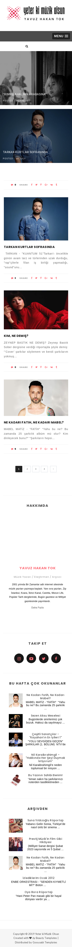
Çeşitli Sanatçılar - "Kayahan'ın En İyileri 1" (45, 735)
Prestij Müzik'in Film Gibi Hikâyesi (45, 840)
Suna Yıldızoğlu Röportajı (45, 820)
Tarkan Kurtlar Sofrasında (25, 152)
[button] (61, 36)
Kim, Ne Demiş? (16, 336)
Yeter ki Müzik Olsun (47, 933)
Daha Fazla (37, 607)
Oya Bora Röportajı (39, 892)
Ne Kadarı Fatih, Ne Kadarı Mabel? (34, 422)
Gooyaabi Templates (45, 942)
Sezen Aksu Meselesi (45, 716)
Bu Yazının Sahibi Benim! (45, 775)
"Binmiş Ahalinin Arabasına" (24, 94)
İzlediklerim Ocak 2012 (39, 878)
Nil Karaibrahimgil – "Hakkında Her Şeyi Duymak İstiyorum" (45, 758)
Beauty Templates (46, 937)
